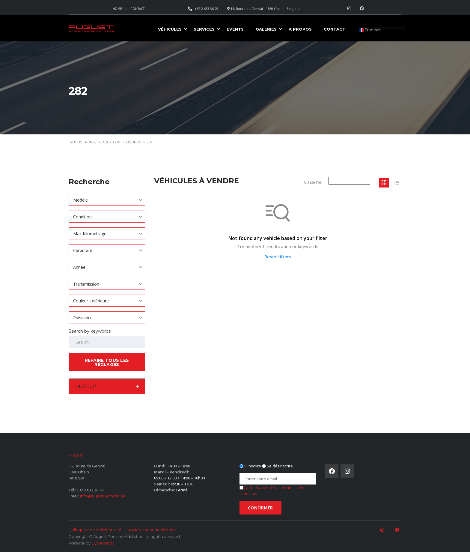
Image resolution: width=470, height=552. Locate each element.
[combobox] (107, 200)
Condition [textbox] (82, 217)
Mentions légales (159, 529)
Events (235, 29)
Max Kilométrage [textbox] (89, 233)
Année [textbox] (79, 267)
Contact (137, 9)
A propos (300, 29)
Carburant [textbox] (82, 250)
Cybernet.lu (102, 543)
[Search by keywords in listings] (107, 342)
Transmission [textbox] (86, 284)
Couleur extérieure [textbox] (91, 301)
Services (204, 29)
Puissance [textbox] (83, 317)
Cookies (132, 529)
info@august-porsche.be (102, 496)
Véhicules (170, 29)
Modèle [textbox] (80, 200)
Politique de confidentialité (95, 529)
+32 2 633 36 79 (90, 490)
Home (117, 9)
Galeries (266, 29)
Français (370, 30)
